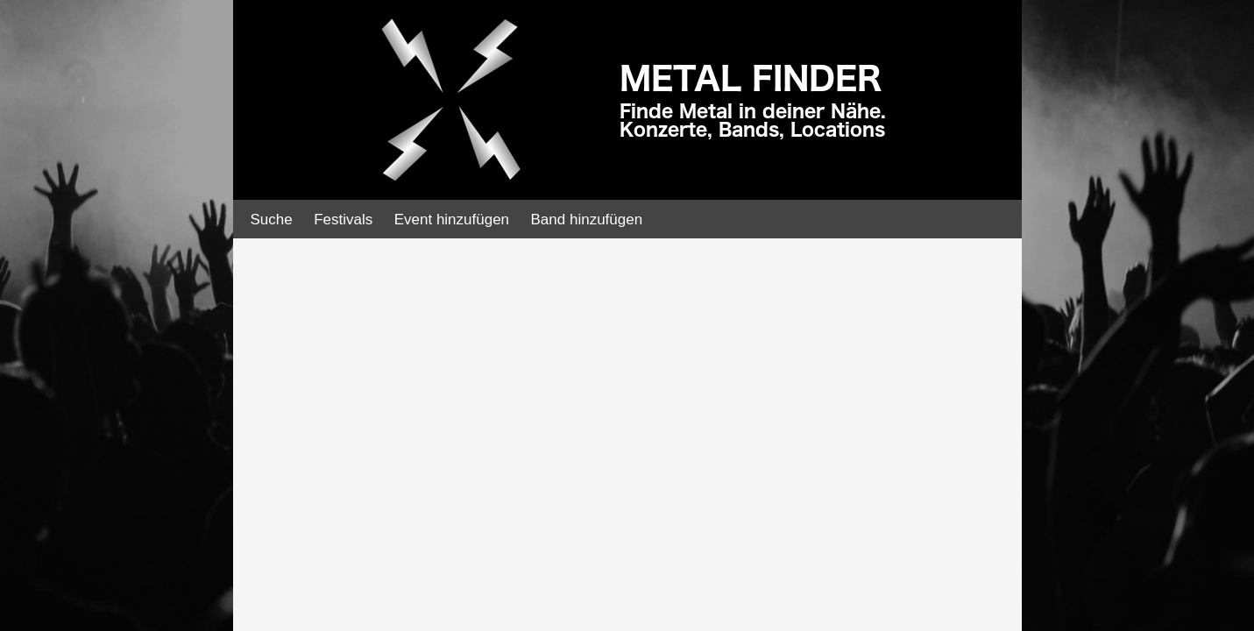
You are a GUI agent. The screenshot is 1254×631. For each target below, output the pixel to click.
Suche (272, 219)
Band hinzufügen (587, 219)
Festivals (343, 219)
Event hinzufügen (451, 219)
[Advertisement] (131, 280)
